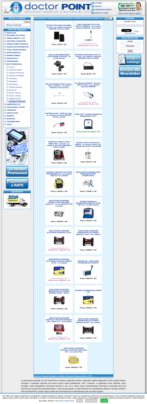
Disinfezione (12, 61)
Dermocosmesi (13, 55)
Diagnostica (12, 58)
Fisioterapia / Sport (16, 107)
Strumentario (13, 121)
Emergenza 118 (13, 104)
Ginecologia (12, 113)
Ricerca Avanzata (13, 25)
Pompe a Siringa (15, 96)
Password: (130, 46)
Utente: (130, 41)
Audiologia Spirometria (18, 47)
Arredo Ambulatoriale (17, 44)
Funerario (11, 110)
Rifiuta (79, 401)
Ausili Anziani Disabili (16, 50)
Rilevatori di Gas (15, 98)
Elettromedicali (14, 64)
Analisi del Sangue (15, 70)
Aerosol (11, 67)
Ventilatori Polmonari (17, 101)
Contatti (98, 6)
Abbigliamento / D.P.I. (16, 38)
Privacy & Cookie (101, 13)
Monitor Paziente (15, 93)
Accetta (104, 401)
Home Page (10, 33)
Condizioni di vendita (103, 9)
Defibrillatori (13, 81)
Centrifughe (13, 78)
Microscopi (13, 90)
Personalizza (91, 401)
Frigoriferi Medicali (15, 87)
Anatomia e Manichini (16, 41)
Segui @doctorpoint (132, 32)
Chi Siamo (98, 3)
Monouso (11, 119)
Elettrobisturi (13, 84)
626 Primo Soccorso (16, 35)
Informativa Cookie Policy (64, 401)
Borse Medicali (14, 52)
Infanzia (10, 116)
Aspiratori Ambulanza (16, 73)
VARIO (9, 124)
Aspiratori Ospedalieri (16, 75)
